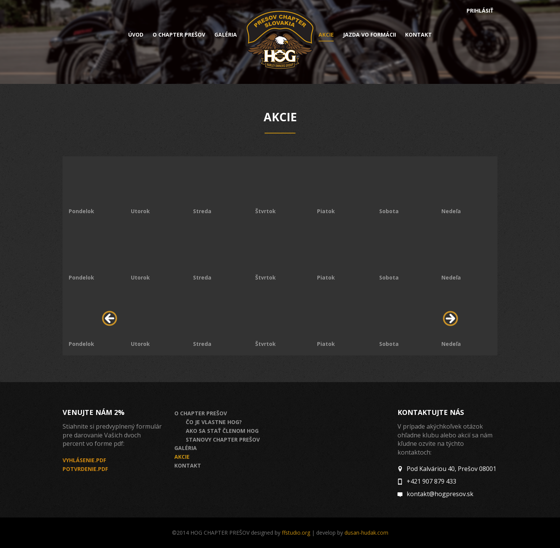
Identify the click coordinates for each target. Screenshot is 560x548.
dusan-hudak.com (366, 532)
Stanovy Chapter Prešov (223, 439)
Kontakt (418, 34)
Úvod (135, 34)
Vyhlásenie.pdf (84, 460)
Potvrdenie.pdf (85, 468)
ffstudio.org (296, 532)
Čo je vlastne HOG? (214, 422)
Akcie (326, 35)
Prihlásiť (480, 10)
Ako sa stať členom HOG (222, 430)
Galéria (225, 34)
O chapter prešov (179, 34)
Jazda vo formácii (369, 34)
